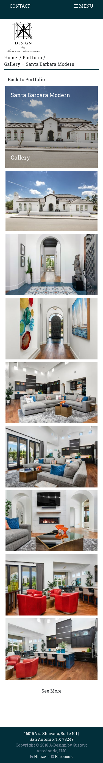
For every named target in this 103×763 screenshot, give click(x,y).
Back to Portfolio (26, 79)
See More (51, 691)
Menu (83, 6)
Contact (20, 6)
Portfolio (32, 57)
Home (10, 57)
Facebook (62, 756)
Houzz (38, 756)
